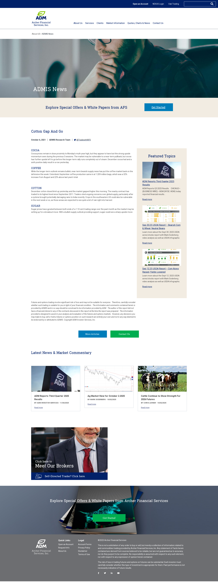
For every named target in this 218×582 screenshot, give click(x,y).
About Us (62, 552)
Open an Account (140, 4)
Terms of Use (84, 555)
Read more (147, 199)
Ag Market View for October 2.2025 (106, 396)
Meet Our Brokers (54, 464)
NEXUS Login (158, 4)
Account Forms (84, 545)
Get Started (158, 107)
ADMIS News (47, 34)
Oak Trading (173, 4)
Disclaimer (82, 552)
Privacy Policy (84, 548)
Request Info (64, 548)
